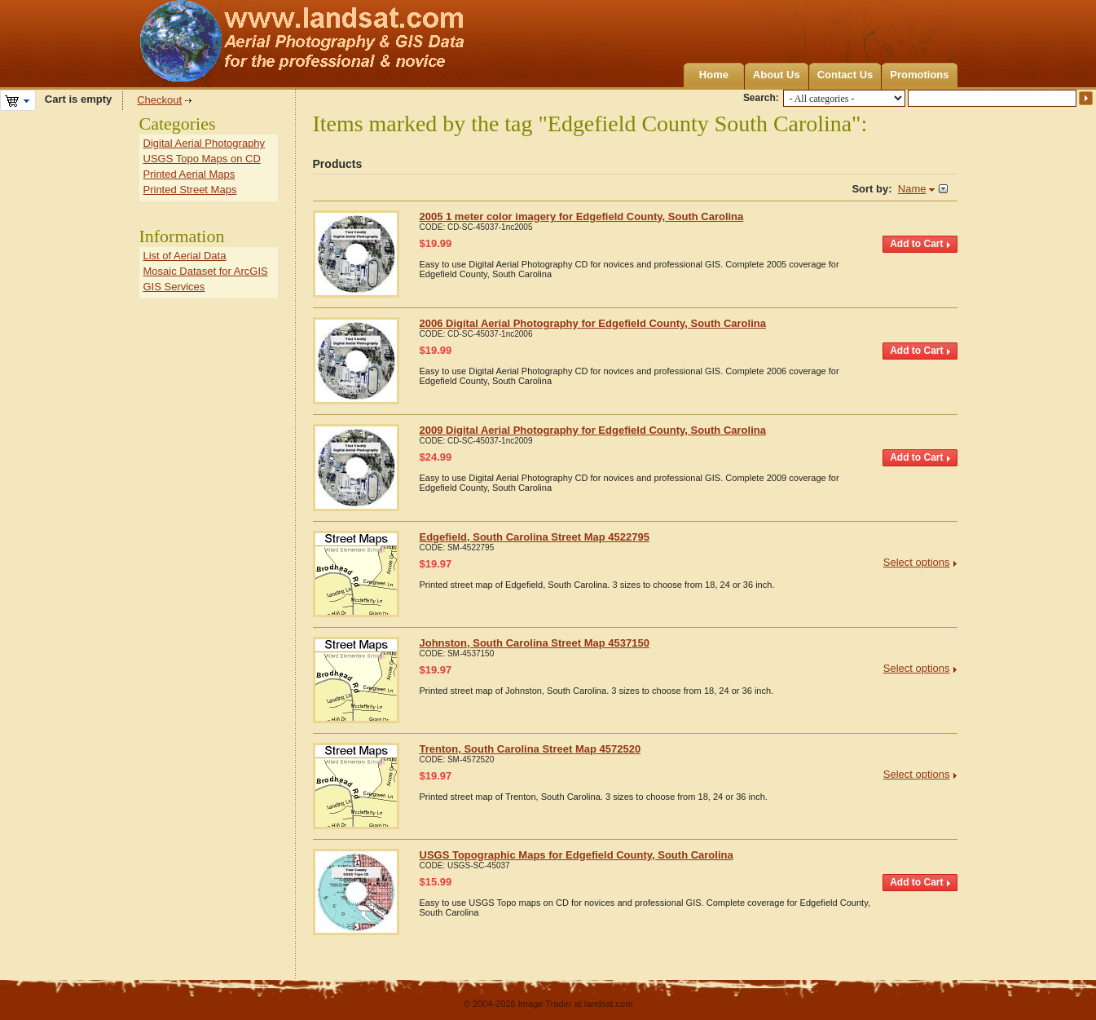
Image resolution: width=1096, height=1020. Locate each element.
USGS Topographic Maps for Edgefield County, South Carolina (576, 855)
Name (912, 189)
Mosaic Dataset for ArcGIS (205, 271)
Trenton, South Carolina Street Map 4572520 (530, 749)
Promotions (919, 74)
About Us (776, 74)
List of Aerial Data (185, 255)
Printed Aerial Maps (189, 174)
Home (713, 74)
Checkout (159, 100)
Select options (916, 562)
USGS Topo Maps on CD (202, 158)
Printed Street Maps (190, 189)
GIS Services (174, 286)
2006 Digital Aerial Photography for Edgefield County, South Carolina (593, 323)
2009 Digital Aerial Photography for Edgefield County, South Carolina (593, 430)
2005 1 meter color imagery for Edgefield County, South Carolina (582, 216)
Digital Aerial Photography (204, 143)
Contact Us (845, 74)
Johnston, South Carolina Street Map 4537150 (534, 643)
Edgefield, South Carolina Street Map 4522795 (534, 537)
